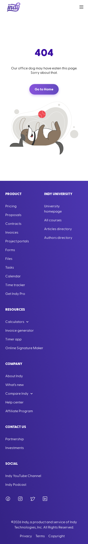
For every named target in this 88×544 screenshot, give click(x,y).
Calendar (13, 276)
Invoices (11, 232)
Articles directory (58, 229)
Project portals (17, 241)
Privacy (26, 536)
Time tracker (15, 285)
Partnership (14, 439)
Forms (10, 250)
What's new (14, 385)
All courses (53, 220)
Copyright (56, 536)
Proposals (13, 215)
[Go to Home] (13, 7)
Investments (14, 448)
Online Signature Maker (24, 348)
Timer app (13, 339)
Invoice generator (19, 330)
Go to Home (44, 89)
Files (8, 259)
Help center (14, 402)
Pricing (11, 206)
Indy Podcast (15, 484)
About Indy (14, 376)
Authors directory (58, 237)
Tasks (9, 267)
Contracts (13, 223)
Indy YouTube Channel (23, 476)
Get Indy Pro (15, 294)
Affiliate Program (19, 411)
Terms (40, 536)
